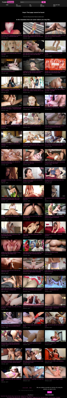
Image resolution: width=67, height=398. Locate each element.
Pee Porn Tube (11, 396)
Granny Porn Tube (4, 396)
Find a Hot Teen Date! (56, 5)
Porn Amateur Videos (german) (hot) (13, 397)
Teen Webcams (42, 5)
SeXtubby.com (23, 397)
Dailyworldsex (29, 397)
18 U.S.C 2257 (25, 387)
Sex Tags (30, 5)
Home (7, 4)
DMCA (30, 387)
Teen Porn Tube (17, 396)
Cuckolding (58, 397)
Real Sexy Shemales (44, 397)
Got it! (49, 392)
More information (49, 394)
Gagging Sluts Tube (36, 397)
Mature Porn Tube (32, 396)
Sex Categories (18, 5)
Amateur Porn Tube (24, 396)
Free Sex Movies (52, 397)
